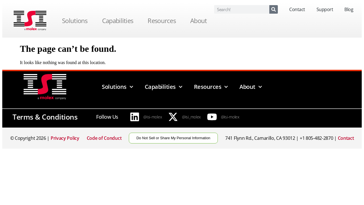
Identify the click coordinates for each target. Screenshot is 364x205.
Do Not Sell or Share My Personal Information (173, 138)
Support (325, 9)
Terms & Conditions (45, 117)
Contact (297, 9)
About (200, 20)
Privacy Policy (65, 138)
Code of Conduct (104, 138)
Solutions (76, 20)
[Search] (273, 9)
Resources (163, 20)
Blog (348, 9)
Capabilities (119, 20)
